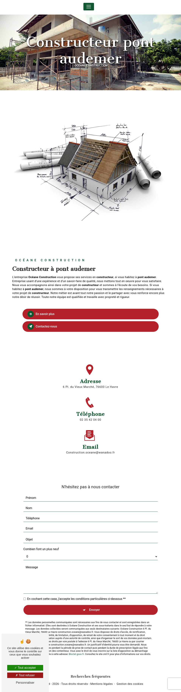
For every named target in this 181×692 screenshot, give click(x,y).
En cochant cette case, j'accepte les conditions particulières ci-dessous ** (76, 591)
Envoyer (94, 602)
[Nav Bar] (88, 6)
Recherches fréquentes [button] (90, 676)
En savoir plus (40, 314)
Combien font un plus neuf (41, 541)
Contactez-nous (42, 326)
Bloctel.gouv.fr (76, 646)
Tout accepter (25, 667)
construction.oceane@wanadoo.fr (90, 444)
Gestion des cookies (130, 684)
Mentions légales (101, 684)
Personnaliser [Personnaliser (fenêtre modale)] (25, 682)
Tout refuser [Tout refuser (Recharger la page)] (25, 675)
